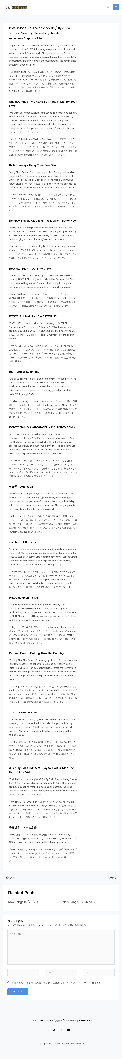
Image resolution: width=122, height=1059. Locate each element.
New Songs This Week (33, 34)
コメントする (13, 34)
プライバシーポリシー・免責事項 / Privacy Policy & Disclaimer (61, 1022)
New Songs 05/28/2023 (24, 903)
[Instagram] (61, 1031)
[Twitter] (50, 1031)
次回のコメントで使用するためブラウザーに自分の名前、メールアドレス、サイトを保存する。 (57, 984)
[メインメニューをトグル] (116, 8)
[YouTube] (71, 1031)
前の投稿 (9, 879)
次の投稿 (113, 879)
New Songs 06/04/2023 (79, 903)
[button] (108, 8)
